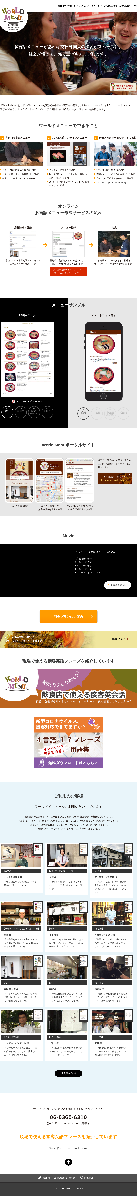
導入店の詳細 (68, 1067)
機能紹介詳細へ (118, 585)
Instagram (88, 1172)
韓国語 (123, 412)
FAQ (135, 6)
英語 (83, 412)
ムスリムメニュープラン (90, 6)
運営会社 (79, 1183)
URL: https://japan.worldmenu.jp (111, 182)
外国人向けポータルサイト (114, 479)
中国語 (96, 412)
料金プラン (72, 6)
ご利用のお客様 (110, 6)
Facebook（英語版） (67, 1172)
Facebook (46, 1172)
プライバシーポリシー (62, 1183)
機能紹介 (62, 6)
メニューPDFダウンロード (29, 401)
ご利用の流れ (125, 6)
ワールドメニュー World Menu (68, 1142)
